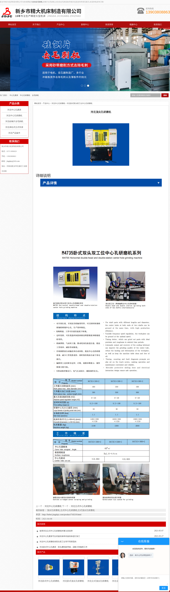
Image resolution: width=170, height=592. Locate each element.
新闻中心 (85, 24)
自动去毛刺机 (37, 2)
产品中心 (61, 24)
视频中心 (133, 24)
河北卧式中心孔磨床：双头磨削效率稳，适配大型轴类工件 (63, 534)
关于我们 (36, 24)
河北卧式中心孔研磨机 (48, 568)
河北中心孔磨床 (14, 97)
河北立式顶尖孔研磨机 (98, 568)
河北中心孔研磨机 (14, 103)
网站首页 (12, 24)
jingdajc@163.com (13, 148)
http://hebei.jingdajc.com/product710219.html (61, 502)
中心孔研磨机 (25, 82)
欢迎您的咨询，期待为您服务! (143, 549)
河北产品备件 (14, 120)
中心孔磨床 (14, 82)
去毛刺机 (35, 82)
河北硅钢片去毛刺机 (14, 108)
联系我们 (158, 24)
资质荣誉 (109, 24)
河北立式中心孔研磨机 (81, 493)
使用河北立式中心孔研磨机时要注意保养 (56, 518)
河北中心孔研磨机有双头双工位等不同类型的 (58, 529)
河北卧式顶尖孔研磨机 (73, 568)
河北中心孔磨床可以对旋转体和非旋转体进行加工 (60, 523)
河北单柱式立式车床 (14, 114)
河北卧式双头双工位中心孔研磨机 (79, 90)
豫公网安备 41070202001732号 (85, 589)
